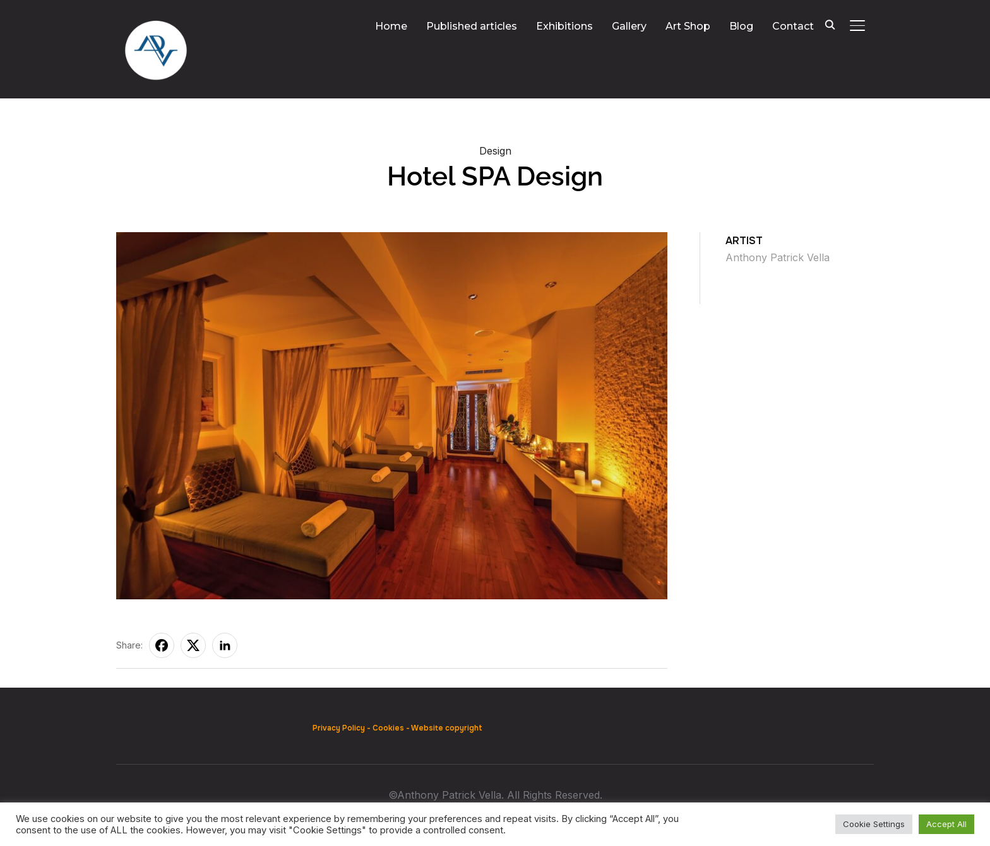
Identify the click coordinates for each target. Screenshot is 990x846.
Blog (741, 26)
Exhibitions (564, 26)
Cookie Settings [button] (874, 824)
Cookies (388, 728)
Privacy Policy (339, 728)
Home (391, 26)
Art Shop (687, 26)
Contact (793, 26)
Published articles (471, 26)
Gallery (629, 26)
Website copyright (446, 728)
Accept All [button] (946, 824)
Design (495, 150)
